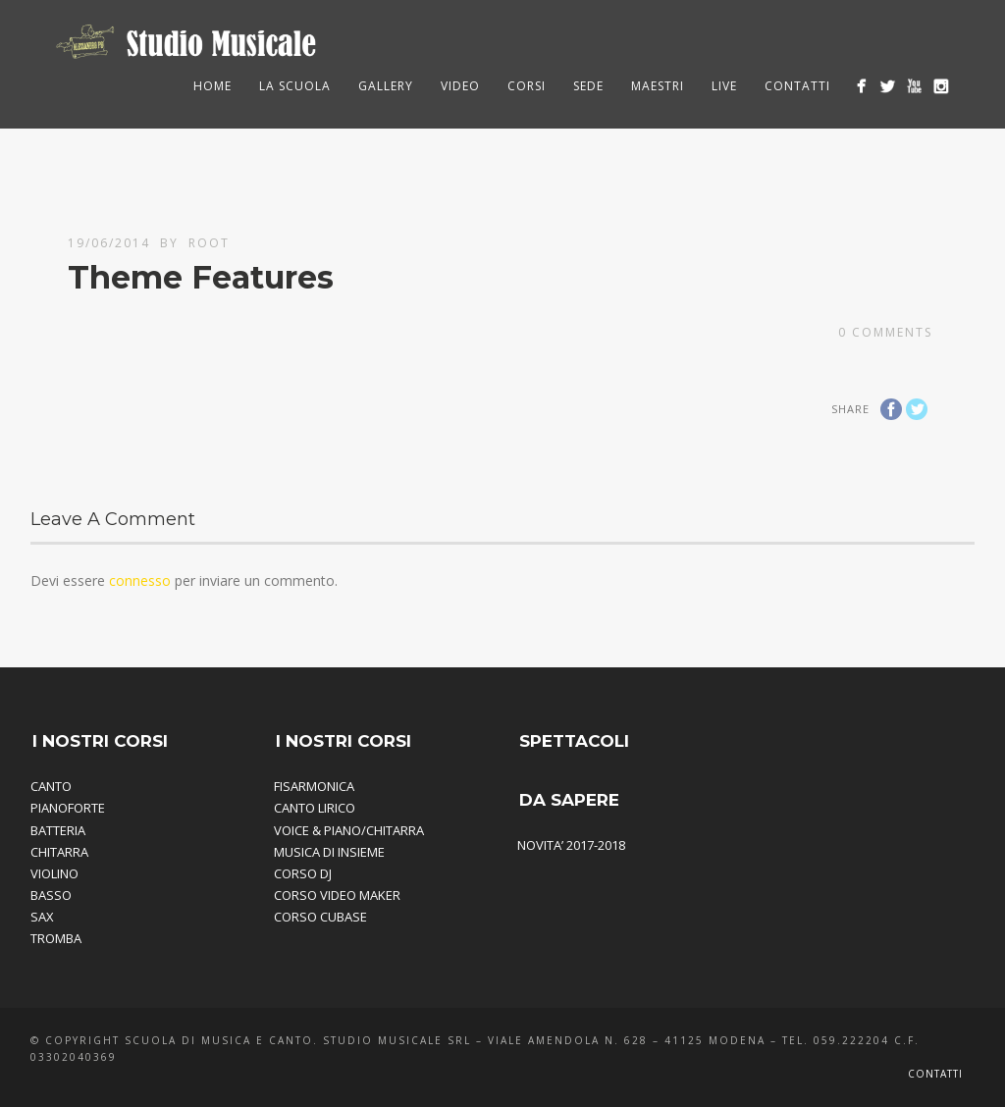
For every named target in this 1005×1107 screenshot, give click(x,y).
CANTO (51, 786)
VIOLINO (54, 873)
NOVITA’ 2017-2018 (571, 845)
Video (460, 86)
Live (724, 86)
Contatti (797, 86)
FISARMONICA (314, 786)
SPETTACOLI (574, 741)
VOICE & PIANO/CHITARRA (349, 830)
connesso (140, 580)
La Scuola (295, 86)
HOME (212, 86)
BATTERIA (57, 830)
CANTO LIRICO (314, 808)
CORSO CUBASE (320, 916)
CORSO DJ (303, 873)
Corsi (526, 86)
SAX (42, 916)
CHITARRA (59, 852)
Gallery (385, 86)
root (209, 243)
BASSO (51, 895)
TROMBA (55, 938)
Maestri (657, 86)
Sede (588, 86)
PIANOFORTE (67, 808)
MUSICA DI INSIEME (329, 852)
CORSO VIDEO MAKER (337, 895)
